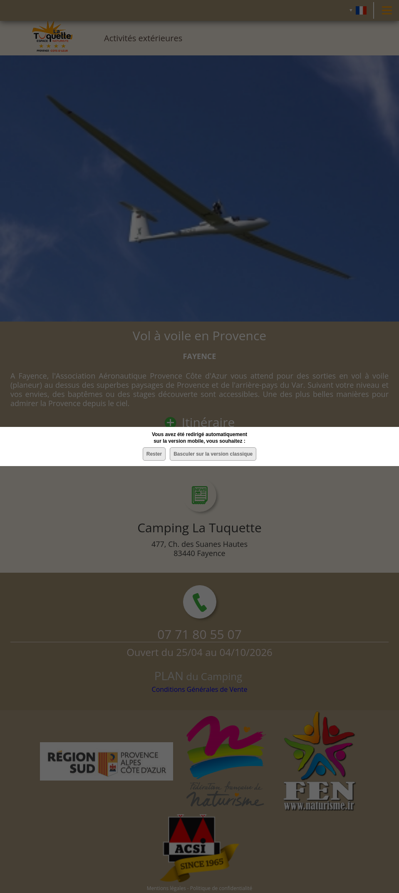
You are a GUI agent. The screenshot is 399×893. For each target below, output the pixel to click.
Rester (154, 454)
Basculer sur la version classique (213, 454)
